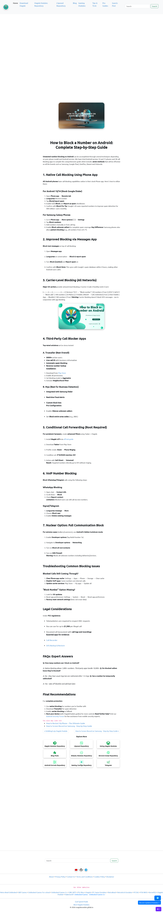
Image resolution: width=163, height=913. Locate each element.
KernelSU (152, 892)
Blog (75, 3)
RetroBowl (112, 892)
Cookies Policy (99, 877)
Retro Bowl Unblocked (8, 892)
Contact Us (71, 877)
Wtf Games (22, 892)
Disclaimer (110, 877)
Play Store (62, 373)
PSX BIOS (143, 892)
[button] (157, 898)
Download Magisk (24, 4)
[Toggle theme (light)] (158, 909)
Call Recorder (51, 640)
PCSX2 (136, 892)
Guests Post (115, 4)
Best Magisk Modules (81, 905)
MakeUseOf (69, 894)
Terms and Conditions (84, 877)
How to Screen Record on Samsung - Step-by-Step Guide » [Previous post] (97, 731)
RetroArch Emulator (124, 892)
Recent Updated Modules (148, 903)
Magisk (88, 892)
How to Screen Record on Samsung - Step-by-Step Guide (69, 726)
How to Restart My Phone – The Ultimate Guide (65, 723)
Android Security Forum (55, 716)
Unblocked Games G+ (59, 892)
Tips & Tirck (94, 4)
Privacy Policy (60, 877)
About (51, 877)
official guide (68, 439)
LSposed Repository (61, 4)
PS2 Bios (81, 892)
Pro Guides (105, 4)
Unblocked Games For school (39, 892)
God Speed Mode (81, 901)
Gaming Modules (82, 4)
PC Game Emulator (99, 892)
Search (154, 6)
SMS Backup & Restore (55, 645)
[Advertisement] (81, 25)
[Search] (137, 6)
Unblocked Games (81, 894)
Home (15, 3)
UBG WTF (72, 892)
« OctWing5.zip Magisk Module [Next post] (55, 731)
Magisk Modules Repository (41, 4)
